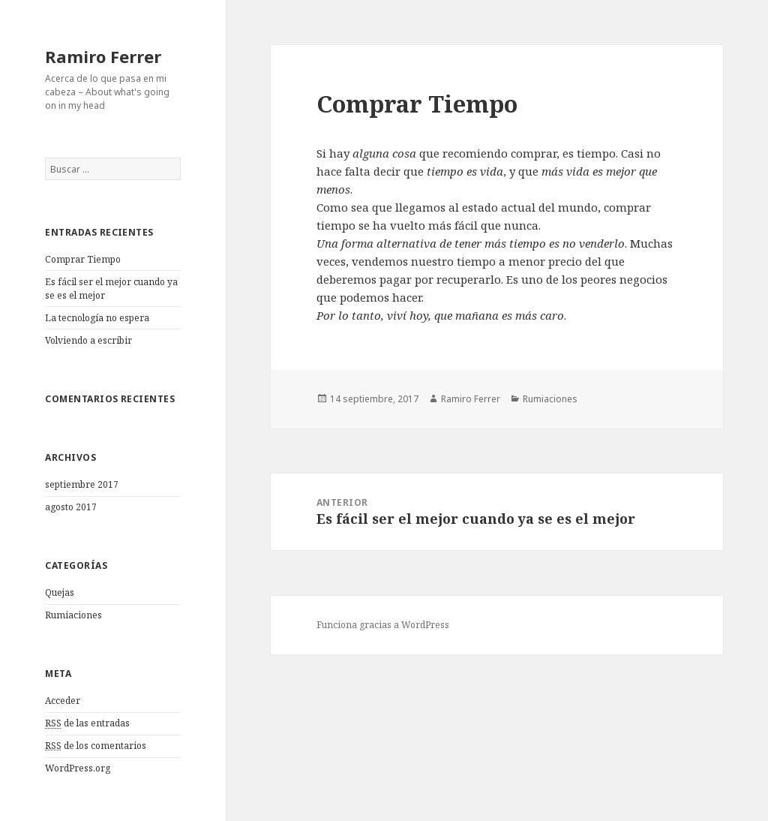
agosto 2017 (71, 507)
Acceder (62, 700)
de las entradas (87, 723)
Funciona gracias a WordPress (382, 624)
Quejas (59, 592)
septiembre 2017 (81, 484)
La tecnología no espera (97, 317)
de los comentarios (95, 746)
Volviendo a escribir (88, 340)
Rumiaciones (73, 615)
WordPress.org (77, 768)
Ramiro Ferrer (103, 56)
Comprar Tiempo (83, 259)
